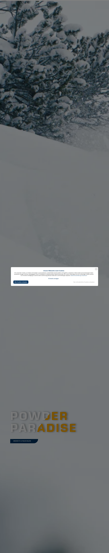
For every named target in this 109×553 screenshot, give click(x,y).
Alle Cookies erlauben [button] (20, 282)
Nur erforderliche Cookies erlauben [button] (84, 282)
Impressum (84, 275)
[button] (53, 278)
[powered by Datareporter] (96, 270)
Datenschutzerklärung (76, 275)
